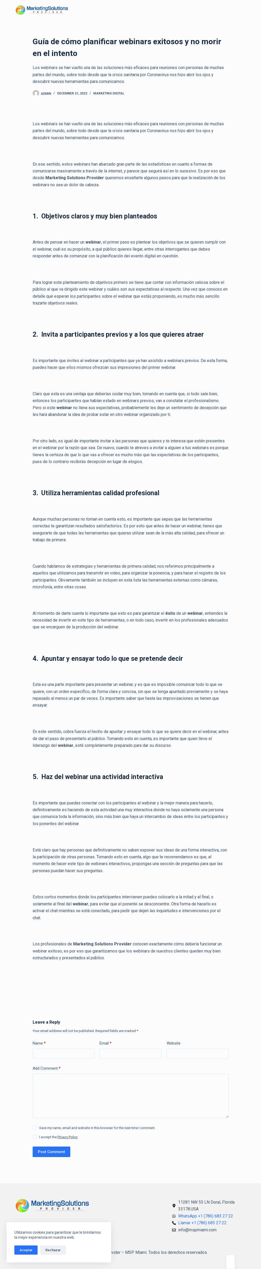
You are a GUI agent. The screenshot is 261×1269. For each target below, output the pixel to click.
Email (106, 1043)
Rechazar (53, 1250)
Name (39, 1043)
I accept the (58, 1137)
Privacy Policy (67, 1137)
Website (174, 1043)
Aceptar (26, 1250)
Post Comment (51, 1151)
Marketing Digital (108, 93)
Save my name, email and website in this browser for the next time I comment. (97, 1128)
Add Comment (47, 1068)
